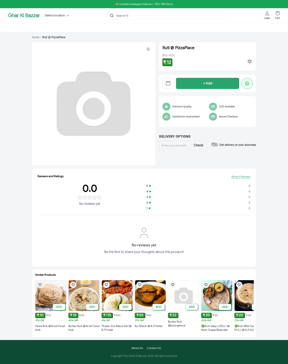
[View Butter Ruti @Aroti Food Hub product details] (84, 329)
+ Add (207, 83)
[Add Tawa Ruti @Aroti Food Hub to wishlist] (40, 285)
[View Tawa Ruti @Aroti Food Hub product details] (50, 328)
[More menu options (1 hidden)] (245, 27)
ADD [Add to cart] (59, 307)
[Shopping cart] (278, 13)
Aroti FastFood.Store (208, 27)
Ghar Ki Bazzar (24, 16)
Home (35, 37)
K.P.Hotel (232, 27)
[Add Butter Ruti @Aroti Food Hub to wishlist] (73, 285)
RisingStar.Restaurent (94, 27)
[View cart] (168, 83)
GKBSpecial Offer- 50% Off (28, 27)
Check (198, 145)
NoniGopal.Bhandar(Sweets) (169, 27)
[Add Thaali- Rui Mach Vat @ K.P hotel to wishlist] (106, 287)
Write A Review (240, 177)
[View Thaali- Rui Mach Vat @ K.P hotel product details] (117, 330)
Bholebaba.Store (64, 27)
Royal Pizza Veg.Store (129, 27)
